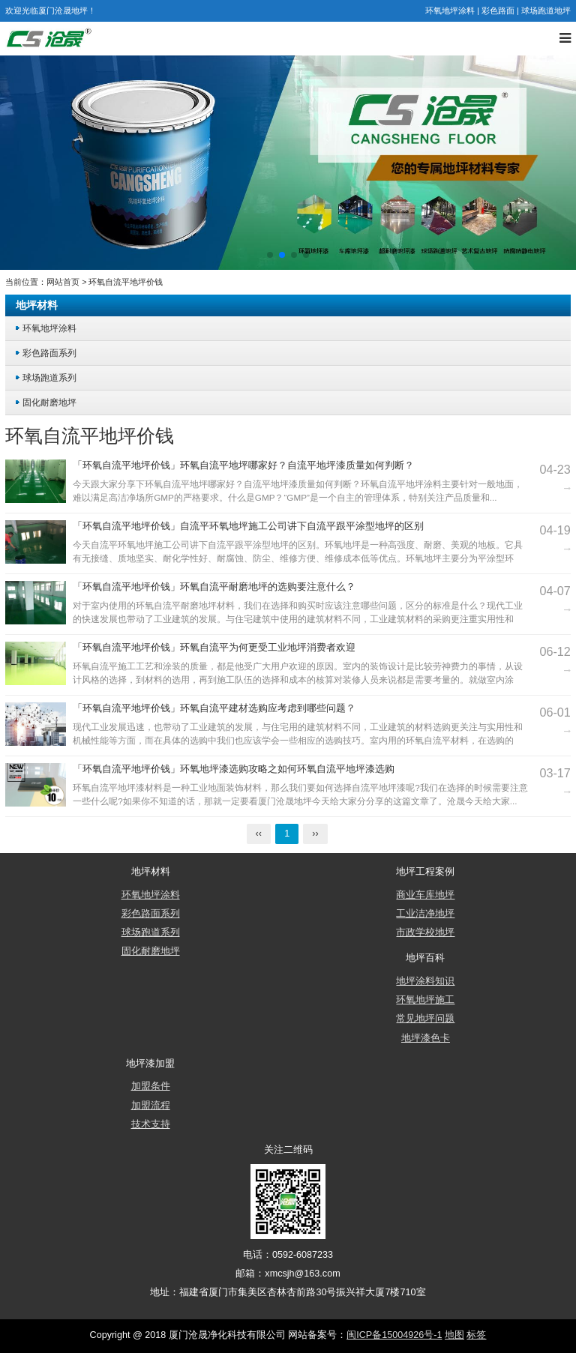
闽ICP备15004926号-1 (394, 1335)
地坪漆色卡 (425, 1038)
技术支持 (150, 1124)
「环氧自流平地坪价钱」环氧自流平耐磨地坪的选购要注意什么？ (214, 587)
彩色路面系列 (49, 353)
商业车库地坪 (425, 895)
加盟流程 (150, 1105)
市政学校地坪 (425, 932)
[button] (270, 255)
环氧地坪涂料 (450, 10)
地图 (454, 1335)
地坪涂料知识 (425, 981)
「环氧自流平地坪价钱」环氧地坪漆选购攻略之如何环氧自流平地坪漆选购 (233, 769)
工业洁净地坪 (425, 913)
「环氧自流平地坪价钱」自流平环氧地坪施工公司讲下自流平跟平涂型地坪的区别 (248, 526)
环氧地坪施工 (425, 1000)
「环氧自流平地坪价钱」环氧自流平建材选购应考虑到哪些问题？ (214, 708)
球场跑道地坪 (546, 10)
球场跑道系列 (49, 377)
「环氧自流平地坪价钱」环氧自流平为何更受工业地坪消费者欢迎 (214, 647)
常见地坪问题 (425, 1018)
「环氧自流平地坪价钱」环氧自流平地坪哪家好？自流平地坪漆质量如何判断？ (243, 465)
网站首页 (63, 281)
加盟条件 (150, 1086)
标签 (476, 1335)
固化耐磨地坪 (49, 402)
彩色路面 (498, 10)
